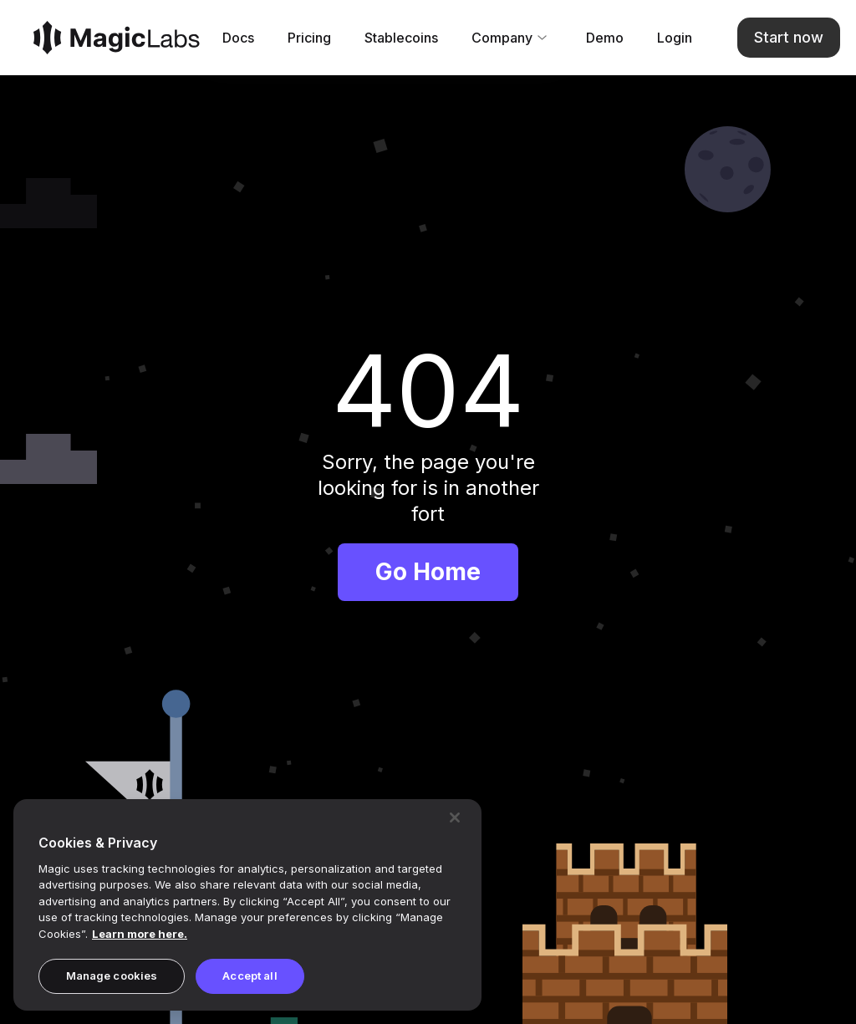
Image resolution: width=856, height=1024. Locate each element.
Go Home (428, 572)
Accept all (249, 975)
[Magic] (116, 37)
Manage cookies (112, 975)
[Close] (454, 817)
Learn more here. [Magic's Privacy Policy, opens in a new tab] (139, 933)
